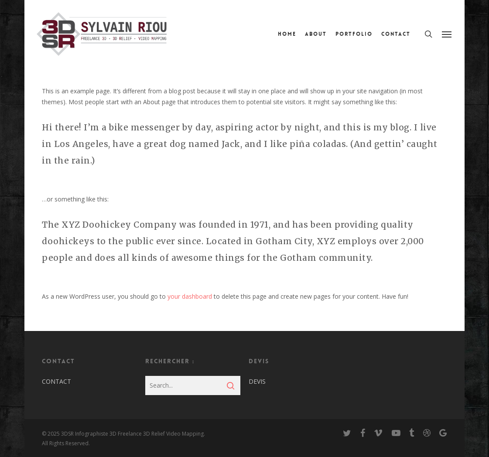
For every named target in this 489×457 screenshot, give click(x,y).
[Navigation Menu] (447, 34)
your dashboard (190, 296)
